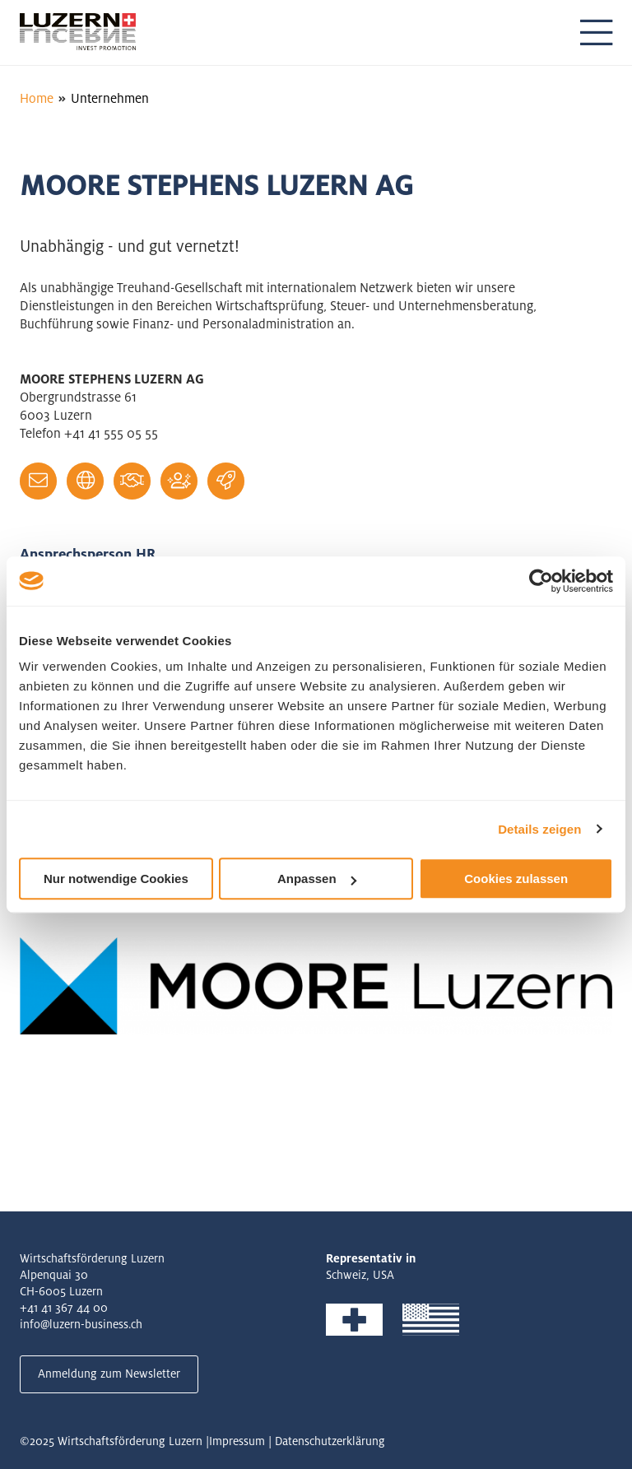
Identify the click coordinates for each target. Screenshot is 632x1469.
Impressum (237, 1441)
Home (36, 98)
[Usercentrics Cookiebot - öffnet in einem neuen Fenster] (541, 581)
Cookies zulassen (516, 879)
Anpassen (316, 879)
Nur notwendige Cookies (116, 879)
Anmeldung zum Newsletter (109, 1373)
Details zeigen (539, 829)
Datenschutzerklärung (330, 1441)
